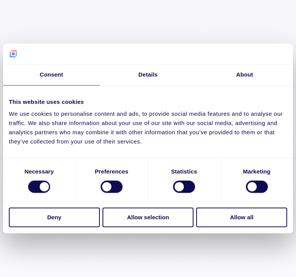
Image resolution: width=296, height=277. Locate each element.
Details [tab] (148, 74)
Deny (54, 217)
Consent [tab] (51, 74)
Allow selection (148, 217)
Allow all (242, 217)
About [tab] (244, 74)
